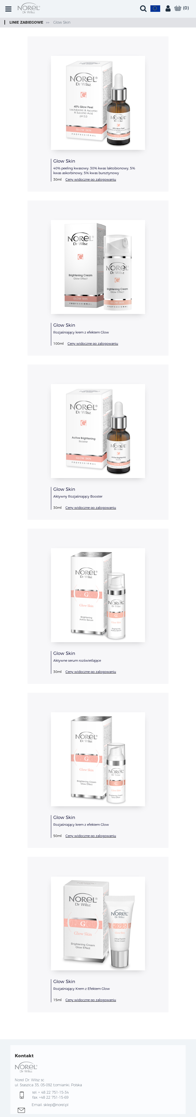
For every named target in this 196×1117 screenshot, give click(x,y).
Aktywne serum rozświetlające (77, 660)
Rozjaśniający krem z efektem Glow (81, 332)
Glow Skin (61, 22)
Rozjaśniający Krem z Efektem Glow (81, 989)
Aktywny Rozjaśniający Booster (77, 496)
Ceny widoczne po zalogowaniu (90, 179)
